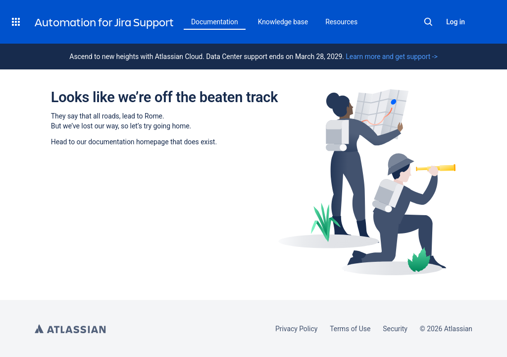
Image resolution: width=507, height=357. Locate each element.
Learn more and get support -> (391, 56)
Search (428, 22)
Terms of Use (350, 329)
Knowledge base (283, 22)
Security (395, 329)
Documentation (214, 22)
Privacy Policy (296, 329)
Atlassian (70, 328)
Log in (455, 22)
